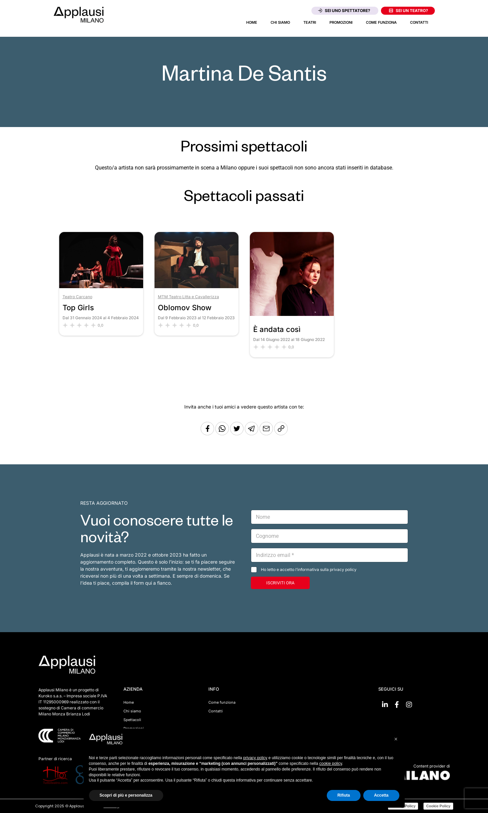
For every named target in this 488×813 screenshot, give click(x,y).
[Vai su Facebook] (397, 704)
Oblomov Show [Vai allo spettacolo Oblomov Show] (184, 307)
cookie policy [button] (330, 763)
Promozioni (341, 22)
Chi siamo (280, 22)
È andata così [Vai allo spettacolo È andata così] (277, 329)
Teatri (309, 22)
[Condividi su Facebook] (207, 433)
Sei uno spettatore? (344, 10)
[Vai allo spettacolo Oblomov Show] (196, 286)
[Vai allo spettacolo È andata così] (292, 314)
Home (251, 22)
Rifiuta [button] (343, 795)
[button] (396, 739)
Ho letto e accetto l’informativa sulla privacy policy (309, 569)
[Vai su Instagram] (409, 704)
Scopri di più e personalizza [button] (126, 795)
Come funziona (381, 22)
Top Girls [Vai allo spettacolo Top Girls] (78, 307)
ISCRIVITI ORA (280, 582)
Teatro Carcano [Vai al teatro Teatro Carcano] (77, 296)
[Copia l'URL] (267, 433)
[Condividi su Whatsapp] (222, 433)
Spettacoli (132, 719)
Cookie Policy (438, 806)
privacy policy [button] (255, 758)
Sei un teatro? (408, 10)
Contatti (419, 22)
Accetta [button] (381, 795)
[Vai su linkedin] (385, 704)
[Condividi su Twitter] (237, 433)
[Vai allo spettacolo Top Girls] (101, 286)
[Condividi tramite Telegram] (252, 433)
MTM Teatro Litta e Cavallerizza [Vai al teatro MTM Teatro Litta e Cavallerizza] (188, 296)
